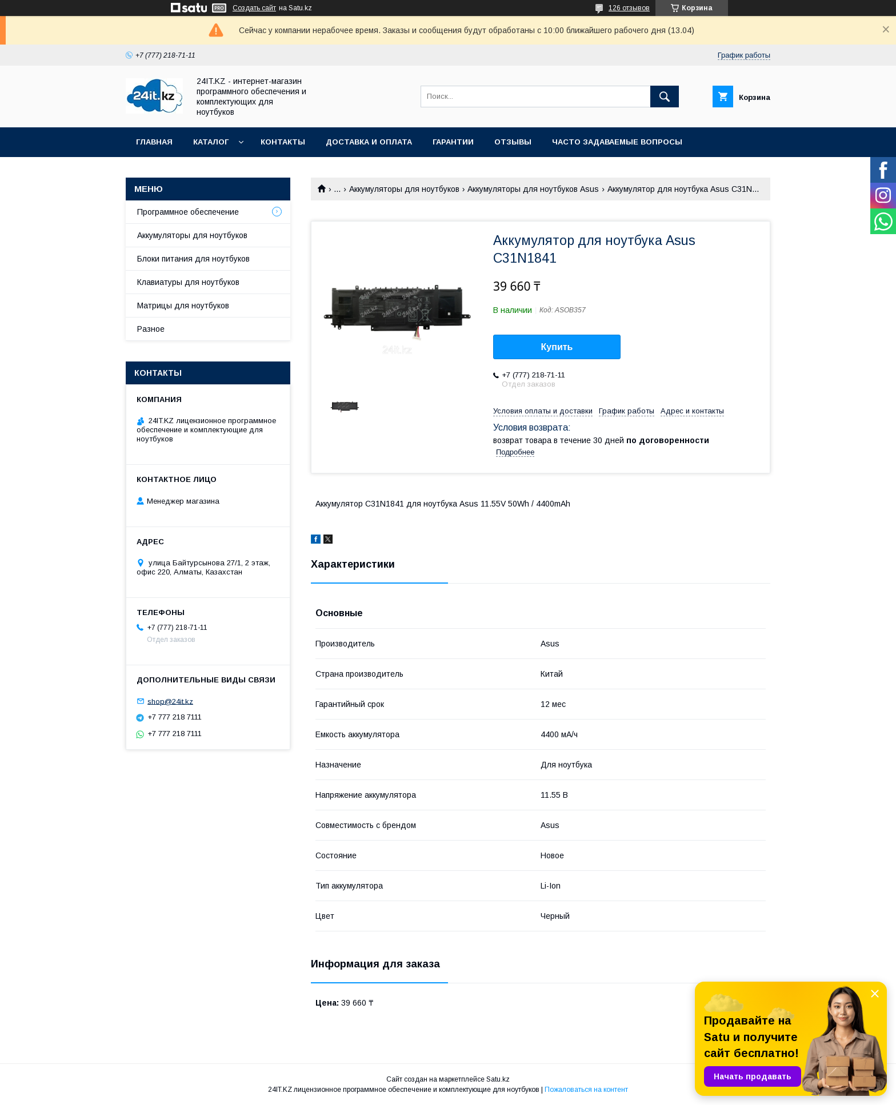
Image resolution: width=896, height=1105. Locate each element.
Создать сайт (254, 8)
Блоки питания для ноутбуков (193, 258)
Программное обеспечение (188, 211)
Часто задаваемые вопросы (617, 142)
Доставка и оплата (369, 142)
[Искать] (664, 96)
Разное (151, 328)
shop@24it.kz (170, 701)
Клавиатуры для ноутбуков (188, 282)
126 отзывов (629, 8)
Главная (154, 142)
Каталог (211, 142)
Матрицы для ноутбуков (183, 305)
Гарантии (453, 142)
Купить (557, 347)
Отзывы (512, 142)
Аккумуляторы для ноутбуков (404, 189)
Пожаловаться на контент (586, 1090)
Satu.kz (498, 1079)
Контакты (283, 142)
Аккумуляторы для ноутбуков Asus (533, 189)
